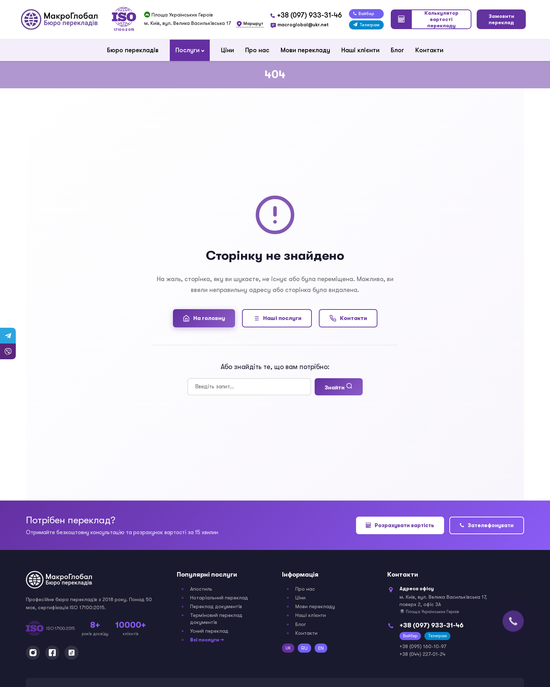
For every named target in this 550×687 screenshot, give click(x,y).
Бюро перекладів (133, 50)
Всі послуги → (207, 639)
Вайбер (363, 13)
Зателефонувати (487, 525)
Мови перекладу (305, 50)
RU (304, 648)
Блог (397, 50)
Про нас (257, 50)
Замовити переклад (501, 19)
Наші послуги (277, 318)
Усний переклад (209, 631)
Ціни (227, 50)
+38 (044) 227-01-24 (422, 654)
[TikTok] (72, 653)
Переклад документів (216, 606)
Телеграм (366, 24)
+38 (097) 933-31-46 (309, 15)
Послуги (187, 50)
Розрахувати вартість (400, 525)
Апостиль (201, 589)
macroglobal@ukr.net (303, 24)
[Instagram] (33, 653)
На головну (204, 318)
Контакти (429, 50)
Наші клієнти (360, 50)
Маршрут (253, 23)
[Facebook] (52, 653)
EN (321, 648)
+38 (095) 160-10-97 (423, 646)
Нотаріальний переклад (219, 597)
